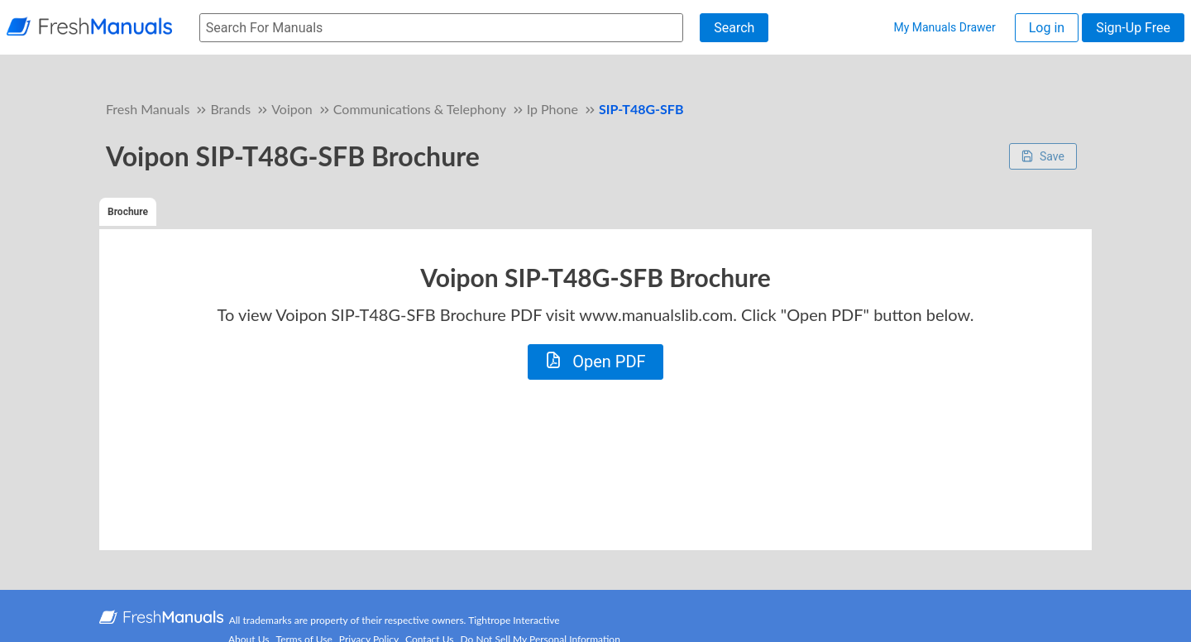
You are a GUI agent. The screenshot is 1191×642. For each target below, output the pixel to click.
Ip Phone (552, 109)
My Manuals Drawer (944, 27)
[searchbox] (441, 27)
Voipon (292, 109)
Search (734, 28)
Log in (1046, 28)
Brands (230, 109)
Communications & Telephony (419, 109)
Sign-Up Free (1133, 28)
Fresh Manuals (147, 109)
